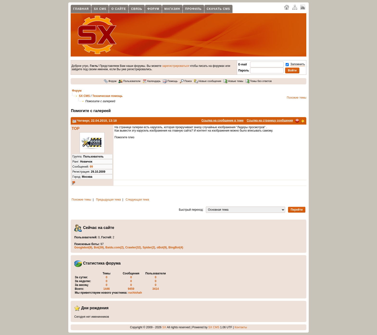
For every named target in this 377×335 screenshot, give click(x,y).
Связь (136, 9)
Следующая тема (137, 199)
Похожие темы (296, 97)
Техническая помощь (107, 96)
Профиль (193, 9)
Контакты (240, 327)
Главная (81, 9)
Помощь (170, 81)
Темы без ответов (258, 81)
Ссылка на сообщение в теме (222, 120)
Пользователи (129, 81)
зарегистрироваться (175, 66)
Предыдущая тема (108, 199)
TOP (76, 128)
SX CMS (100, 9)
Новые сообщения (207, 81)
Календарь (152, 81)
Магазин (172, 9)
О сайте (118, 9)
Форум (153, 9)
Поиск (186, 81)
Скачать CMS (218, 9)
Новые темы (233, 81)
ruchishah (135, 292)
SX (164, 327)
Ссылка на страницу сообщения (270, 120)
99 (91, 166)
